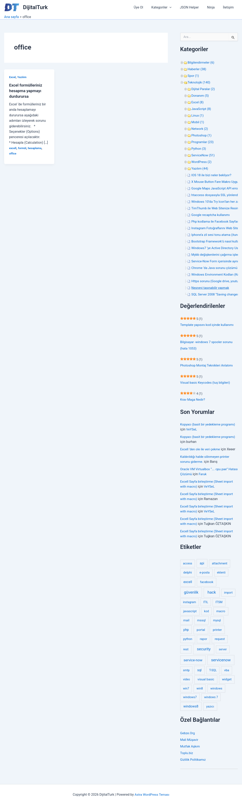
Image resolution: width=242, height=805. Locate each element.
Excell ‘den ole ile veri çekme (201, 451)
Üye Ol (145, 7)
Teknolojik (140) (199, 82)
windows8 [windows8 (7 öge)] (190, 708)
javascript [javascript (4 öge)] (190, 613)
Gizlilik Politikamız (193, 761)
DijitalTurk (35, 7)
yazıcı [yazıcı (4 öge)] (210, 708)
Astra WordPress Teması (152, 795)
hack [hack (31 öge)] (212, 594)
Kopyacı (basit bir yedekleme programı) (209, 426)
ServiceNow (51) (203, 155)
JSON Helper (193, 7)
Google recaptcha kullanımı (211, 215)
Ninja (213, 7)
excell (13, 147)
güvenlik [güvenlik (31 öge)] (191, 594)
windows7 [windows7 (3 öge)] (190, 699)
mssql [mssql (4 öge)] (201, 622)
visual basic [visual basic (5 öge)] (205, 681)
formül (22, 147)
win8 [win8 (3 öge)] (199, 690)
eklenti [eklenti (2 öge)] (221, 574)
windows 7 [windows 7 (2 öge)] (211, 699)
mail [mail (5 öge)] (186, 622)
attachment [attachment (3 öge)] (219, 565)
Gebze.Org (188, 735)
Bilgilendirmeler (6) (202, 62)
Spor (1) (194, 76)
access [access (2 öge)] (187, 565)
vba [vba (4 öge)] (226, 672)
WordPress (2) (202, 162)
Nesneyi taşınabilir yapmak (211, 288)
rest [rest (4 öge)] (186, 651)
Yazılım (22, 77)
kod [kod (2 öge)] (206, 613)
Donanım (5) (200, 96)
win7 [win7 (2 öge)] (186, 690)
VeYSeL (191, 431)
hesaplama (36, 147)
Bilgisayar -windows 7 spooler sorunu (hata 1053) (207, 345)
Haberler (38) (197, 69)
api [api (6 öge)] (202, 565)
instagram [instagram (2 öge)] (189, 604)
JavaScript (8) (201, 109)
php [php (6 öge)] (186, 631)
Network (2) (200, 129)
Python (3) (199, 149)
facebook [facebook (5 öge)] (206, 584)
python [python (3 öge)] (187, 641)
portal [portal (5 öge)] (201, 631)
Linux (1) (197, 115)
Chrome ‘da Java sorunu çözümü (215, 268)
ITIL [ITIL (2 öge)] (205, 604)
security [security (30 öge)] (204, 650)
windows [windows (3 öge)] (216, 690)
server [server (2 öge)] (223, 651)
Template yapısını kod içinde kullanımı (208, 325)
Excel (12, 77)
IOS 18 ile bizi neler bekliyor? (212, 175)
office (13, 153)
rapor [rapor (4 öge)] (203, 641)
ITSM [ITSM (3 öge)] (219, 604)
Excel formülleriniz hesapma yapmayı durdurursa (26, 90)
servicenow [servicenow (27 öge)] (221, 661)
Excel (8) (197, 102)
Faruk (214, 476)
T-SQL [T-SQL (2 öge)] (213, 672)
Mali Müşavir (189, 742)
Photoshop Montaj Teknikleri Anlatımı (207, 366)
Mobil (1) (198, 122)
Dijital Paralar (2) (203, 89)
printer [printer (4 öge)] (217, 631)
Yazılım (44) (200, 168)
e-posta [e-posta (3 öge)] (204, 574)
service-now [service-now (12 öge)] (193, 662)
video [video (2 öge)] (186, 681)
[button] (175, 7)
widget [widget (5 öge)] (227, 681)
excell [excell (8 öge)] (187, 584)
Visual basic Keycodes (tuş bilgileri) (206, 384)
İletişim (229, 7)
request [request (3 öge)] (220, 641)
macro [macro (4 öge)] (220, 613)
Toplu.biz (187, 755)
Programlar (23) (203, 142)
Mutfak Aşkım (190, 748)
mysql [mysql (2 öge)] (217, 622)
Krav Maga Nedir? (193, 401)
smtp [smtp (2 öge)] (186, 672)
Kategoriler (167, 7)
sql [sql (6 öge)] (199, 672)
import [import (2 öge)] (228, 594)
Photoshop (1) (201, 135)
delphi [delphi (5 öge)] (187, 574)
